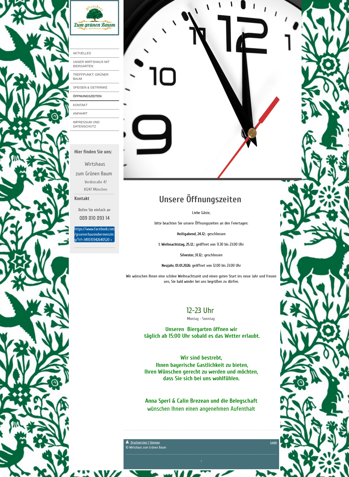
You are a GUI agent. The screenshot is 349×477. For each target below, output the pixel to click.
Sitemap (155, 443)
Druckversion (137, 443)
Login (273, 443)
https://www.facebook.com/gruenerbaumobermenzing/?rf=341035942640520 (94, 234)
